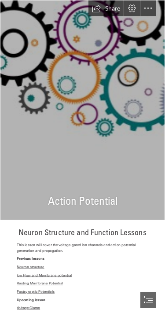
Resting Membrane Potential (40, 283)
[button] (106, 8)
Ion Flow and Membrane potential (44, 275)
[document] (82, 158)
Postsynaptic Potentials (36, 292)
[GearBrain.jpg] (82, 110)
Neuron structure (30, 267)
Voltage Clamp (28, 308)
